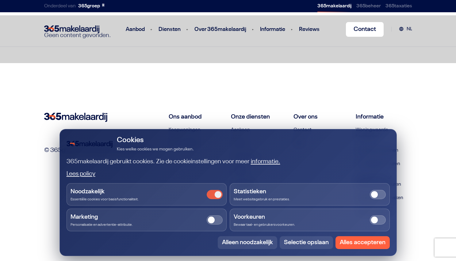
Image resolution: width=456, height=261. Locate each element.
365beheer (368, 6)
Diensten (170, 29)
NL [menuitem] (409, 29)
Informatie (272, 29)
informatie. (265, 162)
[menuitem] (405, 29)
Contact (365, 29)
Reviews (309, 29)
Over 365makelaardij (220, 29)
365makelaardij (334, 6)
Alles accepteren (362, 243)
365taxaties (398, 6)
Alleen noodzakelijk (247, 243)
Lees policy (81, 174)
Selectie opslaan (306, 243)
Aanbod (135, 29)
